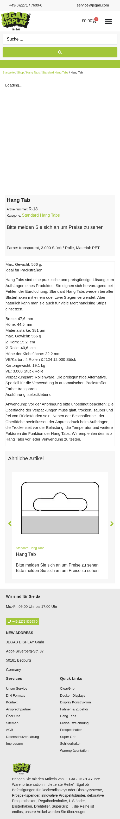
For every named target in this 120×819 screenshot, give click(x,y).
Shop (20, 72)
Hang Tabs (33, 72)
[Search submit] (60, 52)
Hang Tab (26, 554)
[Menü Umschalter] (108, 21)
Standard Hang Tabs (55, 72)
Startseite (9, 72)
